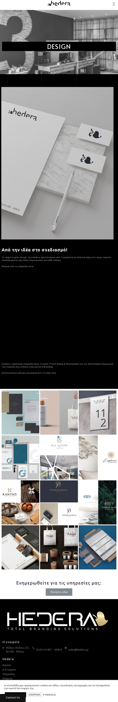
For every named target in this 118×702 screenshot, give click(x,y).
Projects (7, 678)
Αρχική (6, 665)
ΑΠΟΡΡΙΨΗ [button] (34, 694)
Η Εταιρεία (9, 669)
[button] (59, 592)
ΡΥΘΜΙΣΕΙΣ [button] (49, 694)
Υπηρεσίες (8, 674)
